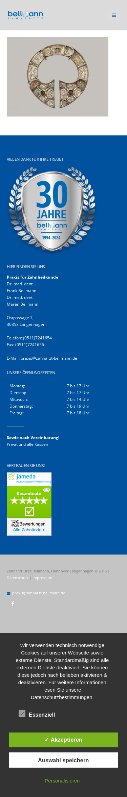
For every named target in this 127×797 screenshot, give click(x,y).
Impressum (42, 577)
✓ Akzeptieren (63, 740)
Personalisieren (62, 780)
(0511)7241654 (37, 337)
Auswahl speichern (63, 760)
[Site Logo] (25, 15)
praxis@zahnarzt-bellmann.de (49, 358)
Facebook (12, 604)
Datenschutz (17, 577)
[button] (114, 15)
